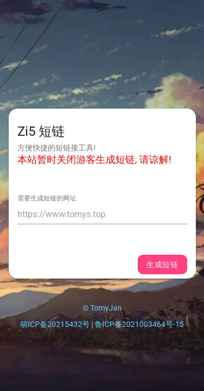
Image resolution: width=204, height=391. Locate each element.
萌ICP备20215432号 (55, 324)
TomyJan (106, 308)
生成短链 (162, 264)
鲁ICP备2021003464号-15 (139, 324)
